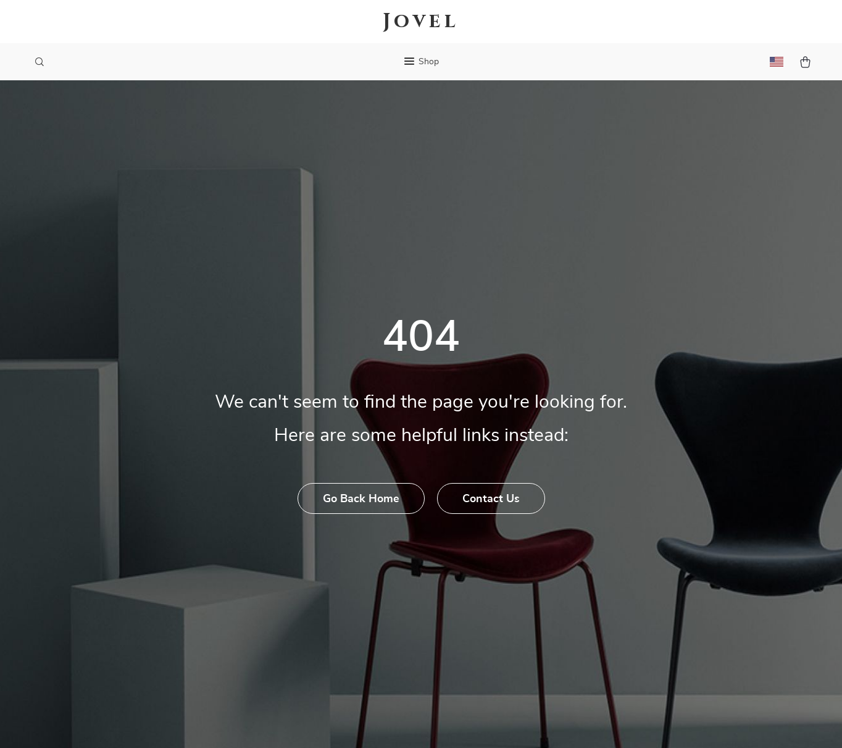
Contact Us (491, 499)
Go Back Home (361, 499)
